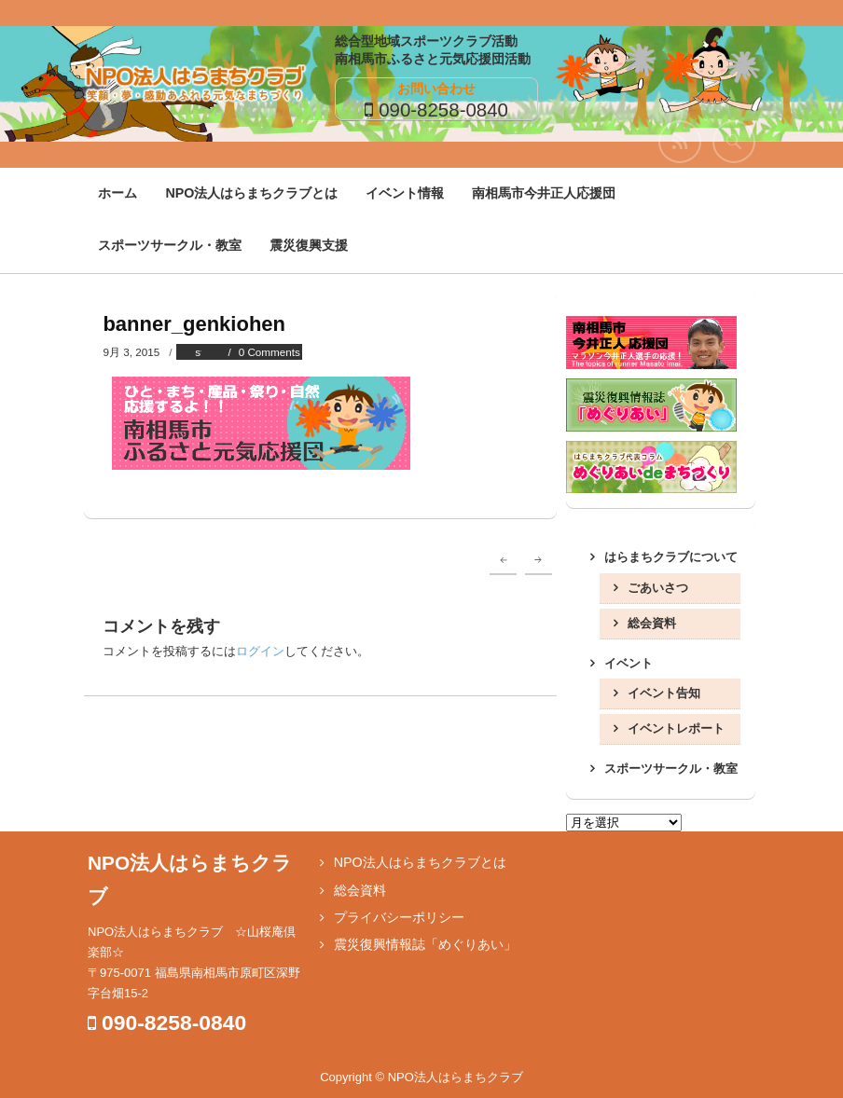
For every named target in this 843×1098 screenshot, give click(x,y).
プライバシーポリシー (399, 917)
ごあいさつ (658, 588)
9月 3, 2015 (131, 352)
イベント (628, 663)
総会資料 (652, 623)
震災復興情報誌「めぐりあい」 (425, 944)
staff (205, 352)
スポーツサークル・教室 (170, 245)
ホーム (117, 192)
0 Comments (269, 352)
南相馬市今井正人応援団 (543, 192)
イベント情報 (405, 192)
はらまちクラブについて (671, 557)
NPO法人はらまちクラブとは (251, 192)
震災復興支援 (308, 245)
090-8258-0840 (443, 109)
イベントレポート (676, 728)
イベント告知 (664, 693)
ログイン (260, 651)
